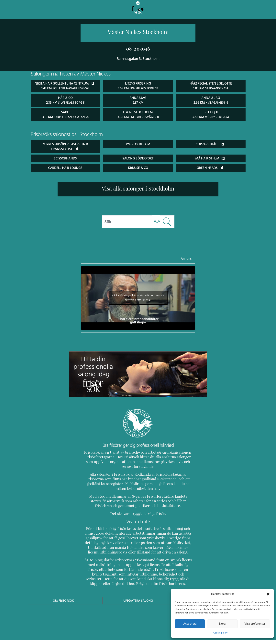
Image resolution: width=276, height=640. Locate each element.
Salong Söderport (138, 157)
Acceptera (189, 623)
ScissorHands (65, 157)
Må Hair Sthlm (210, 157)
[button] (268, 594)
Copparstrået (210, 143)
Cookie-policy (220, 633)
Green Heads (210, 167)
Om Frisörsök (63, 600)
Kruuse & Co (138, 167)
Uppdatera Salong (138, 600)
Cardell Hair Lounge (65, 167)
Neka (222, 623)
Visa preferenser (254, 623)
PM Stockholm (138, 143)
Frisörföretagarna (99, 456)
